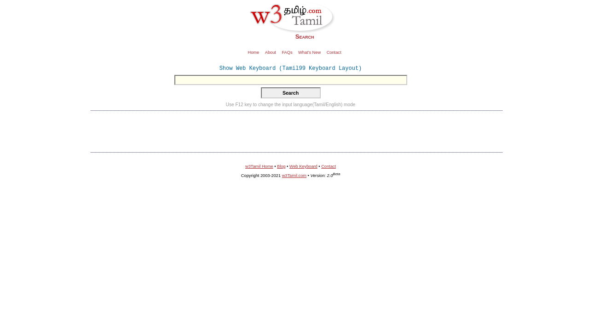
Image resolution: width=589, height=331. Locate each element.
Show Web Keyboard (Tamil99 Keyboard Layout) (290, 68)
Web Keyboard (303, 166)
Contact (334, 52)
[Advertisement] (296, 130)
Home (254, 52)
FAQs (287, 52)
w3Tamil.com (294, 175)
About (270, 52)
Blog (281, 166)
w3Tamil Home (259, 166)
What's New (309, 52)
